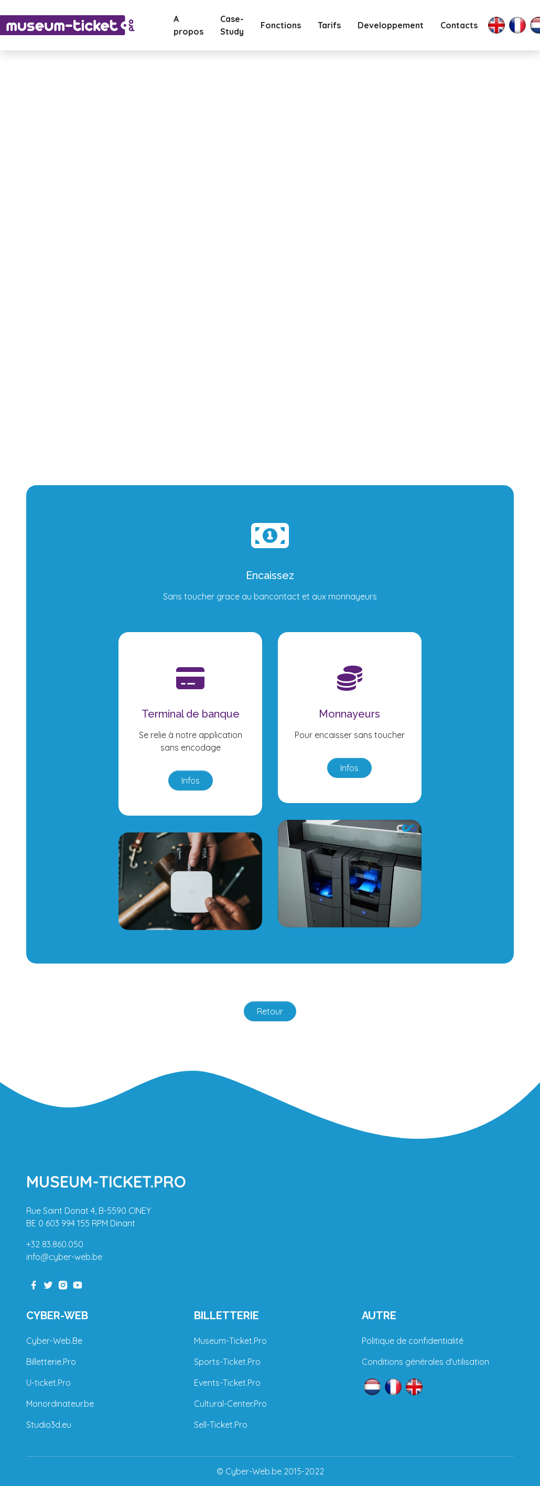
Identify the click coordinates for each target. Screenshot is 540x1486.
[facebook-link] (33, 1284)
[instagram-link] (63, 1284)
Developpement (391, 25)
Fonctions (281, 25)
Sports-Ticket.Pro (227, 1361)
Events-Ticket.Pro (227, 1382)
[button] (40, 238)
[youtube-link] (77, 1284)
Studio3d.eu (48, 1424)
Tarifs (329, 25)
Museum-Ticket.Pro (230, 1340)
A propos (188, 25)
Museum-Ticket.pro (106, 1182)
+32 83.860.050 (54, 1244)
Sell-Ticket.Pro (220, 1424)
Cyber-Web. (49, 1340)
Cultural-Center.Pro (230, 1403)
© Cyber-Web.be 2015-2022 (270, 1471)
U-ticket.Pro (48, 1382)
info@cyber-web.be (64, 1257)
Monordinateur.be (60, 1403)
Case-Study (232, 25)
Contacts (459, 25)
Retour (270, 1011)
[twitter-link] (48, 1284)
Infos (190, 780)
